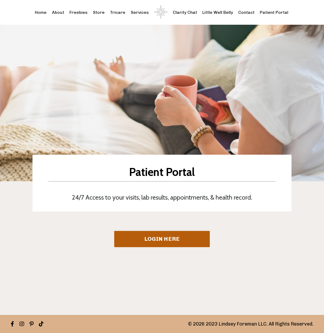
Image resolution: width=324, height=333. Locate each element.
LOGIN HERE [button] (162, 238)
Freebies (78, 12)
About (58, 12)
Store (99, 12)
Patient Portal (274, 12)
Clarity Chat (185, 12)
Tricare (117, 12)
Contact (246, 12)
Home (41, 12)
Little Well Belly (217, 12)
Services (140, 12)
